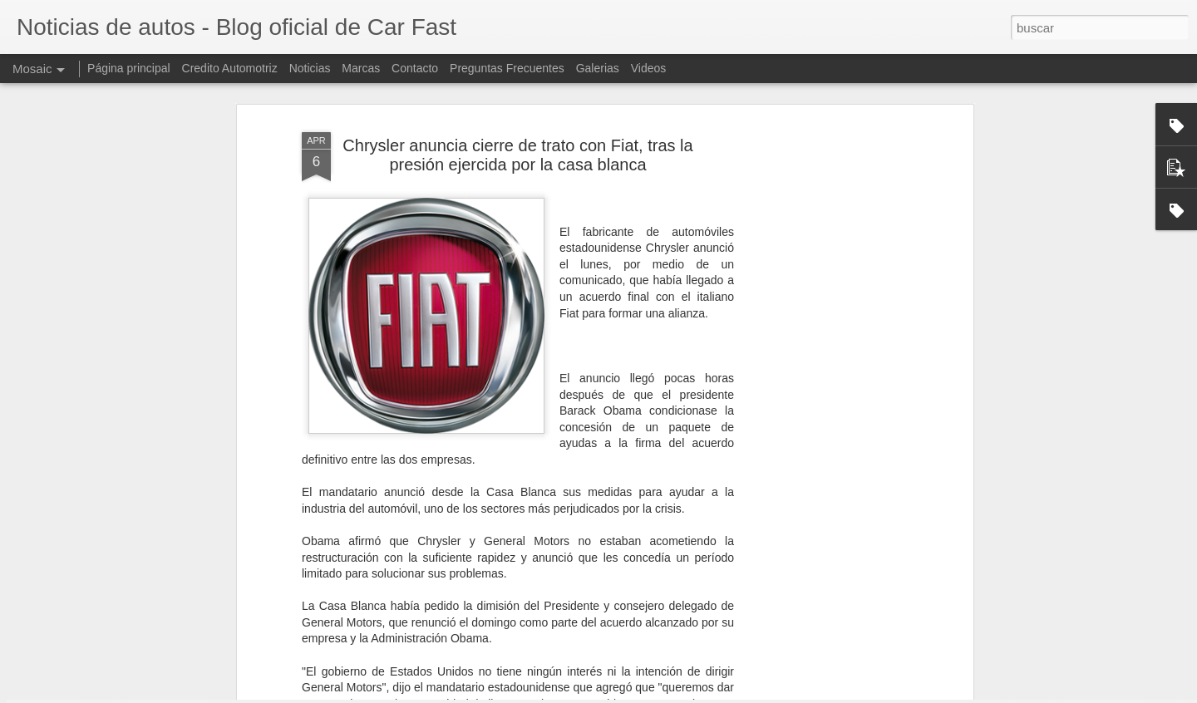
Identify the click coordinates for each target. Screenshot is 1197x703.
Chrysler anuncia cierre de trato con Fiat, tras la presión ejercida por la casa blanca (517, 93)
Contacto (415, 68)
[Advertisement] (825, 324)
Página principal (128, 68)
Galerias (597, 68)
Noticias (310, 68)
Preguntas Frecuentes (507, 68)
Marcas (361, 68)
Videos (649, 68)
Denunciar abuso (718, 694)
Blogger (663, 694)
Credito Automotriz (230, 68)
